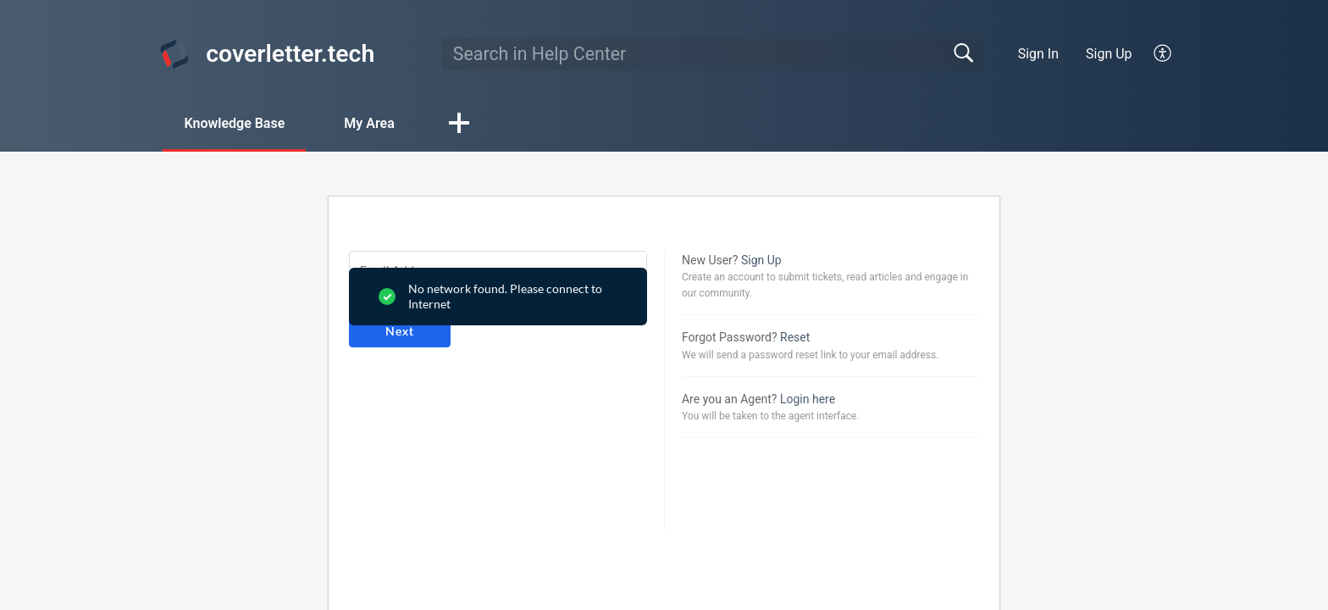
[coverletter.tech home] (174, 54)
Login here (807, 399)
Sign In (1038, 54)
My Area (369, 123)
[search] (713, 54)
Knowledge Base (234, 123)
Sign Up (1109, 54)
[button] (1163, 54)
